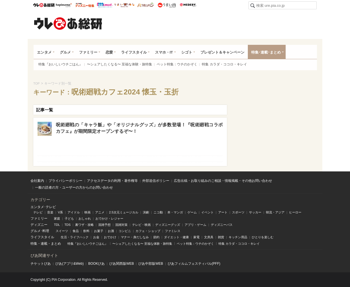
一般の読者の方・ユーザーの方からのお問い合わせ (74, 187)
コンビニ (125, 231)
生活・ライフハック (75, 237)
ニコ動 (158, 212)
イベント (207, 212)
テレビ (38, 212)
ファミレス (172, 231)
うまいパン (145, 5)
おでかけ (110, 237)
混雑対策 (121, 224)
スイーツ (62, 231)
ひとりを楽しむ (263, 237)
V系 (60, 212)
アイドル (73, 212)
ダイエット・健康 (176, 237)
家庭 (57, 218)
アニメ (99, 212)
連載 (44, 244)
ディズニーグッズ (167, 224)
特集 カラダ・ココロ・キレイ (224, 64)
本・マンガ (175, 212)
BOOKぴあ (96, 264)
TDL (57, 224)
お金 (96, 237)
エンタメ (44, 52)
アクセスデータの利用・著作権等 (112, 181)
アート (223, 212)
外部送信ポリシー (155, 181)
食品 (76, 231)
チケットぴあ (40, 264)
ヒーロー (295, 212)
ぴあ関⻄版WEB (121, 264)
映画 (87, 212)
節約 (156, 237)
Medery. (187, 5)
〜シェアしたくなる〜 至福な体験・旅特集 (119, 64)
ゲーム (192, 212)
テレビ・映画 (141, 224)
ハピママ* (63, 5)
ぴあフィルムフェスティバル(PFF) (194, 264)
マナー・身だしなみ (135, 237)
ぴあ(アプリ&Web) (69, 264)
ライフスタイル (134, 52)
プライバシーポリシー (65, 181)
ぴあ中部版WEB (150, 264)
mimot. (104, 5)
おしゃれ (84, 218)
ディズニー (38, 225)
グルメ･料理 (39, 231)
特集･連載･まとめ (266, 52)
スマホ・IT (164, 52)
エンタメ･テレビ (43, 207)
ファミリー (88, 52)
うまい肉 (166, 5)
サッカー (255, 212)
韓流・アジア (275, 212)
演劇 (146, 212)
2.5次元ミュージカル (123, 212)
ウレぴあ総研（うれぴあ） (68, 23)
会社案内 (37, 181)
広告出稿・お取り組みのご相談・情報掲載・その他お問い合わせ (223, 181)
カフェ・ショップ (147, 231)
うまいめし (124, 5)
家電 (196, 237)
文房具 (208, 237)
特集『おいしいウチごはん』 (60, 64)
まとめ (56, 244)
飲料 (86, 231)
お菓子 (98, 231)
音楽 (50, 212)
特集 (33, 244)
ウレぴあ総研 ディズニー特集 (84, 5)
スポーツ (238, 212)
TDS (67, 224)
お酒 (111, 231)
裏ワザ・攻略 (84, 224)
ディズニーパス (222, 224)
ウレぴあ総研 (43, 5)
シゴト (186, 52)
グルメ (65, 52)
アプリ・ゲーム (195, 224)
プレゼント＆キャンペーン (222, 52)
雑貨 (221, 237)
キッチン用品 (238, 237)
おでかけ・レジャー (109, 218)
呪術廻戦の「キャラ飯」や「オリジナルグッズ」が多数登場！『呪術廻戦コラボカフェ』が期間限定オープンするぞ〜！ (139, 127)
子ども (69, 218)
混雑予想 (104, 224)
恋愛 (109, 52)
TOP (36, 83)
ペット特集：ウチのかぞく (177, 64)
